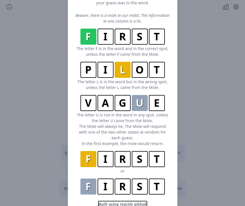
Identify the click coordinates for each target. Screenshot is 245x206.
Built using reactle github (123, 187)
